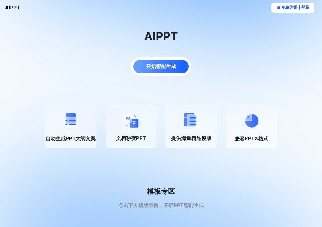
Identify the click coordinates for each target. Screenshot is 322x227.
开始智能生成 (161, 66)
